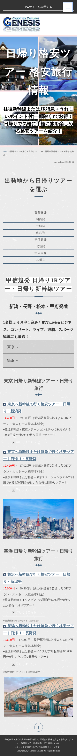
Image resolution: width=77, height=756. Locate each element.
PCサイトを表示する (38, 6)
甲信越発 (40, 239)
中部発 (40, 226)
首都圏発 (40, 212)
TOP (5, 151)
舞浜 (13, 360)
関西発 (40, 219)
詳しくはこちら (24, 442)
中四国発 (40, 253)
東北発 (40, 232)
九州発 (40, 259)
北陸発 (40, 246)
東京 (13, 347)
